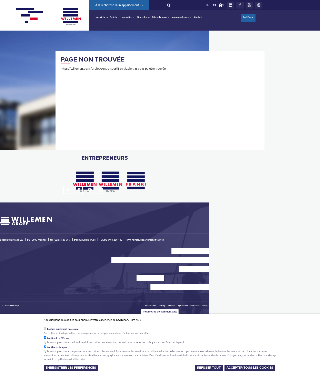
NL (207, 5)
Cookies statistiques (57, 347)
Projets (113, 17)
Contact (198, 17)
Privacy (162, 305)
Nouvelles (142, 17)
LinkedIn (230, 5)
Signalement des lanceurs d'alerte (192, 305)
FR (214, 5)
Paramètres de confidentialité (160, 311)
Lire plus (136, 320)
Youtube (249, 5)
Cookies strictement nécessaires (63, 329)
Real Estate (248, 17)
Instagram (258, 5)
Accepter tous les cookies (250, 368)
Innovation (127, 17)
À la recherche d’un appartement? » (119, 5)
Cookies (171, 305)
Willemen (71, 16)
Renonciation (150, 305)
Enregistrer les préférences (71, 368)
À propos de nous (180, 17)
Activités (100, 17)
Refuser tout (209, 368)
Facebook (240, 5)
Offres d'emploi (159, 17)
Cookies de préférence (58, 338)
